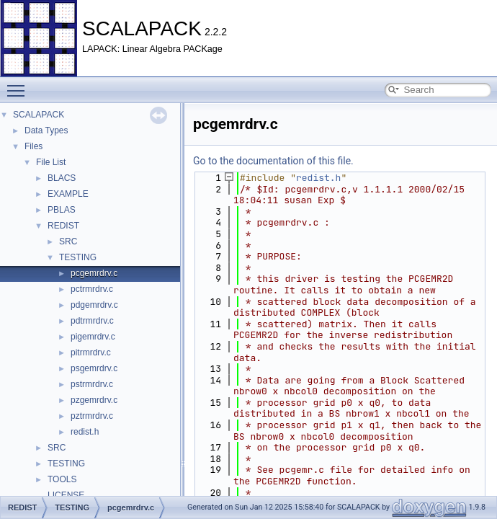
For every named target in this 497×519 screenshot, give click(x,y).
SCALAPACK (38, 115)
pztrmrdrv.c (92, 416)
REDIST (63, 226)
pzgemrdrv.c (94, 400)
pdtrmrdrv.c (92, 321)
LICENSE (66, 495)
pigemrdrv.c (93, 337)
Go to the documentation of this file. (273, 161)
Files (33, 146)
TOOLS (62, 479)
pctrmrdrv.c (92, 289)
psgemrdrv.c (94, 368)
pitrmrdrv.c (91, 352)
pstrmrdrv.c (92, 384)
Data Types (46, 130)
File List (51, 162)
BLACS (62, 178)
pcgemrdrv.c (94, 273)
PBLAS (62, 210)
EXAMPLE (68, 194)
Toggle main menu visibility (19, 84)
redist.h (85, 432)
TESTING (78, 257)
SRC (68, 241)
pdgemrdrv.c (94, 305)
